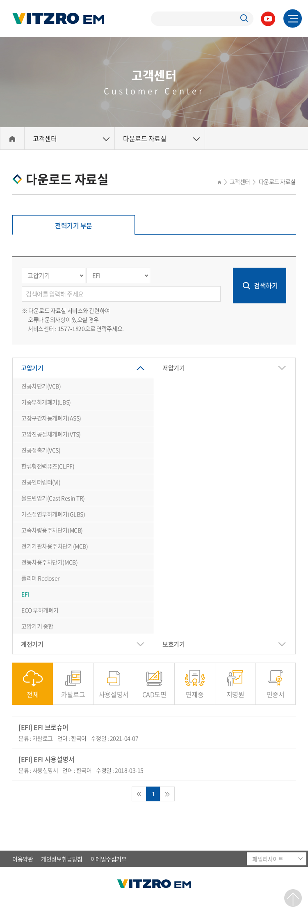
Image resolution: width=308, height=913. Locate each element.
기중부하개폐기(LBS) (46, 402)
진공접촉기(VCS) (41, 450)
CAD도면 (154, 689)
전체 (33, 689)
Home (12, 138)
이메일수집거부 (109, 859)
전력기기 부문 (73, 225)
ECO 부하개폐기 (40, 610)
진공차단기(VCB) (41, 386)
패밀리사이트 (267, 859)
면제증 (195, 689)
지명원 (235, 689)
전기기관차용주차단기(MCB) (54, 546)
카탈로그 (73, 689)
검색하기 (266, 285)
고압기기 (32, 367)
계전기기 (32, 644)
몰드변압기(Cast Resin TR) (53, 498)
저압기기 (173, 367)
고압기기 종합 (37, 626)
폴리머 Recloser (40, 578)
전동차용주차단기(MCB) (49, 562)
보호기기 (173, 644)
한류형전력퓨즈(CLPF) (47, 466)
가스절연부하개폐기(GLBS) (53, 514)
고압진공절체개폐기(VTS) (51, 434)
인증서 (276, 689)
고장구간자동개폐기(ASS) (51, 418)
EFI (25, 594)
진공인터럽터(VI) (41, 482)
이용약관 (22, 859)
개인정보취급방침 (61, 859)
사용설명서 (114, 689)
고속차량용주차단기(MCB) (52, 530)
